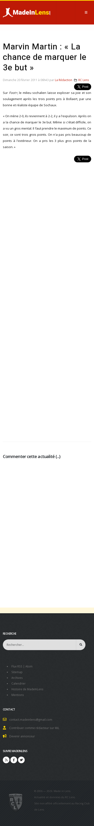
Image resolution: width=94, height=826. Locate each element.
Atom (29, 666)
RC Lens (83, 80)
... (58, 456)
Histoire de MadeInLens (27, 689)
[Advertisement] (47, 299)
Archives (17, 678)
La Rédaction (63, 80)
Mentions (17, 695)
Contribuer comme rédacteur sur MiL (34, 728)
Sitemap (17, 672)
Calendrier (18, 683)
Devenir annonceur (22, 736)
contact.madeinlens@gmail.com (30, 719)
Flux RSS (16, 666)
